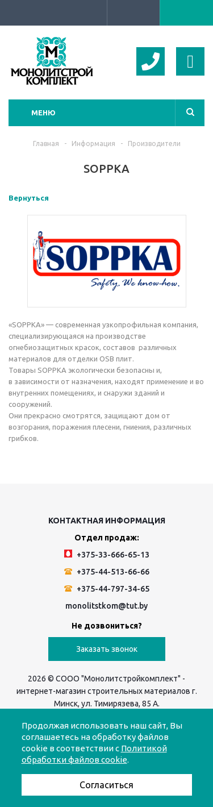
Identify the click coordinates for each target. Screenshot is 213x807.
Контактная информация (106, 520)
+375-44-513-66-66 (106, 571)
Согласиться (106, 785)
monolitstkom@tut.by (106, 605)
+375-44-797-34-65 (106, 588)
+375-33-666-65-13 (106, 554)
